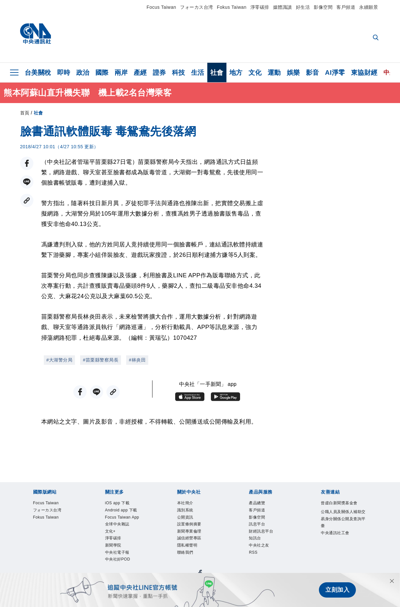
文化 (255, 72)
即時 (63, 72)
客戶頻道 (345, 7)
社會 (217, 72)
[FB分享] (26, 163)
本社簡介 (188, 504)
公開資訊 (188, 520)
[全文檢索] (376, 38)
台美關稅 (38, 72)
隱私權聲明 (190, 554)
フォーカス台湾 (196, 7)
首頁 (25, 112)
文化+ (112, 537)
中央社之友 (262, 554)
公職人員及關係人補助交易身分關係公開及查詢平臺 (342, 529)
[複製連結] (26, 200)
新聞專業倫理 (193, 537)
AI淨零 (335, 72)
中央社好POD (121, 571)
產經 (140, 72)
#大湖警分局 (59, 360)
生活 (197, 72)
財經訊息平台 (265, 537)
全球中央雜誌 (121, 529)
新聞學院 (116, 554)
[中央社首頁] (35, 35)
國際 (102, 72)
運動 (274, 72)
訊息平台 (259, 529)
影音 (312, 72)
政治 (83, 72)
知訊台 (257, 545)
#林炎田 (137, 360)
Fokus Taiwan (232, 7)
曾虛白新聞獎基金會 (342, 508)
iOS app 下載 (121, 504)
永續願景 (368, 7)
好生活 (303, 7)
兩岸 (121, 72)
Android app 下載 (126, 512)
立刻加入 (337, 590)
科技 (178, 72)
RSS (254, 562)
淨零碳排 (259, 7)
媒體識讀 (282, 7)
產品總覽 (259, 504)
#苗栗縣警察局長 (100, 360)
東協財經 (364, 72)
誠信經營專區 (193, 545)
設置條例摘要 (193, 529)
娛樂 (293, 72)
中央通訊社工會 (339, 546)
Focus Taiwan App (127, 520)
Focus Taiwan (161, 7)
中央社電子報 (121, 562)
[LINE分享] (26, 182)
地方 (236, 72)
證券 (159, 72)
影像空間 (323, 7)
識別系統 (188, 512)
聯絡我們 (188, 562)
